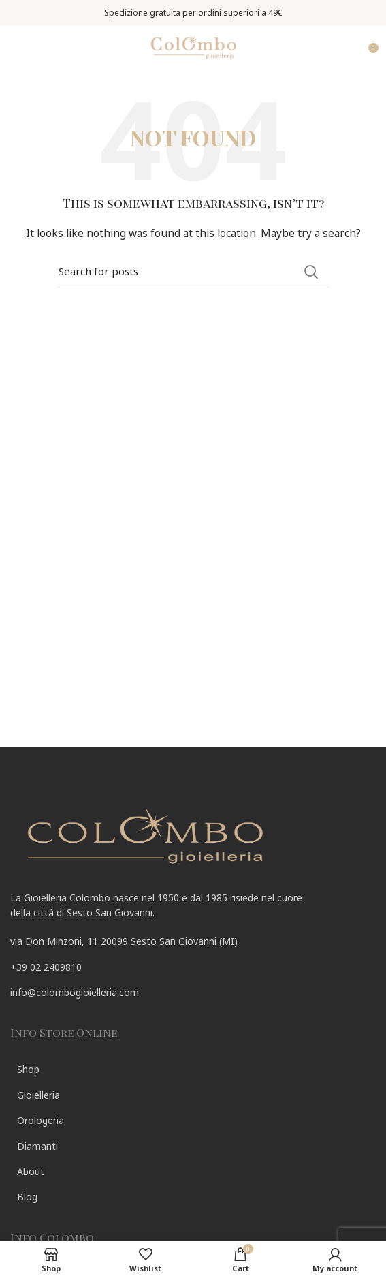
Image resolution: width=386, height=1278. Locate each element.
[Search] (193, 271)
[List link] (193, 967)
